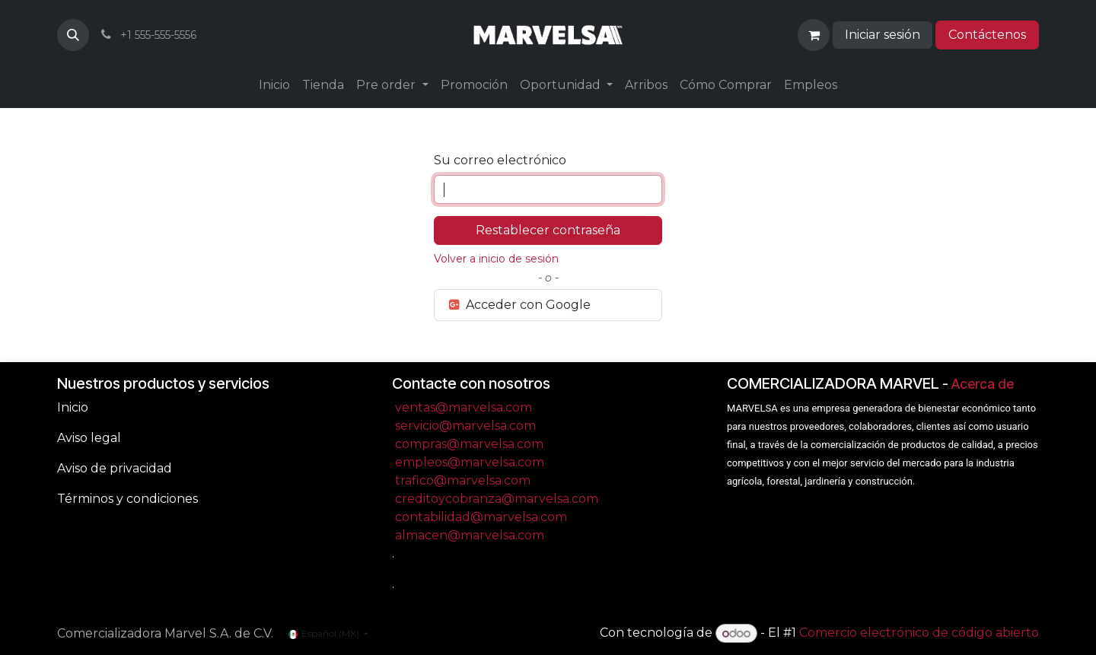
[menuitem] (274, 85)
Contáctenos (987, 34)
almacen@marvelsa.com (469, 535)
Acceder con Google (519, 304)
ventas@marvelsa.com (463, 407)
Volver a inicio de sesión (496, 258)
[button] (73, 35)
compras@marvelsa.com (469, 444)
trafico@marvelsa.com (462, 480)
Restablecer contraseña (548, 230)
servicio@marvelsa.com (465, 425)
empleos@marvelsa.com (469, 462)
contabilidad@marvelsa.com (481, 517)
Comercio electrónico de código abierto (919, 633)
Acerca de (982, 384)
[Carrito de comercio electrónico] (814, 35)
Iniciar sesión (882, 34)
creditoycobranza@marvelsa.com (496, 498)
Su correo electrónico (500, 160)
